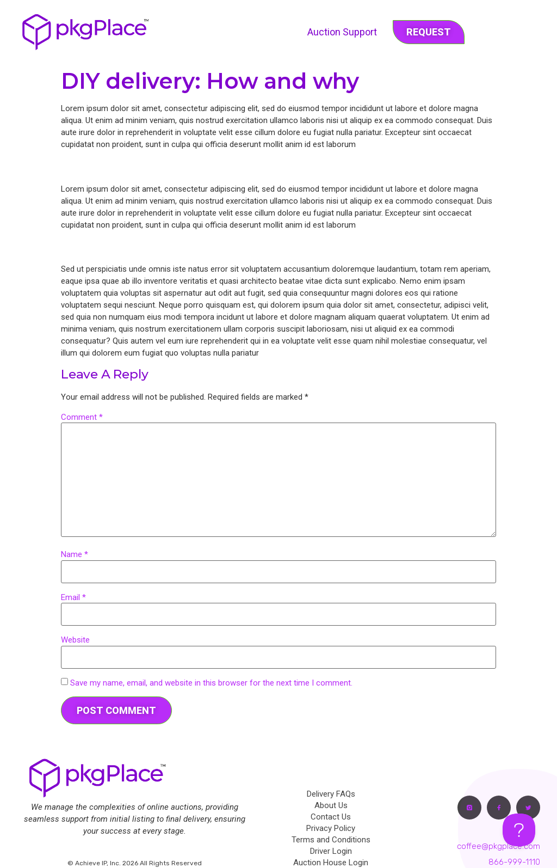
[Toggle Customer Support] (519, 830)
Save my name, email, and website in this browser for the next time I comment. (211, 683)
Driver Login (331, 851)
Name (74, 555)
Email (73, 598)
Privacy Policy (330, 828)
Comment (82, 417)
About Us (331, 805)
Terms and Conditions (331, 840)
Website (75, 640)
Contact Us (331, 817)
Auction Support (342, 32)
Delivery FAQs (331, 794)
